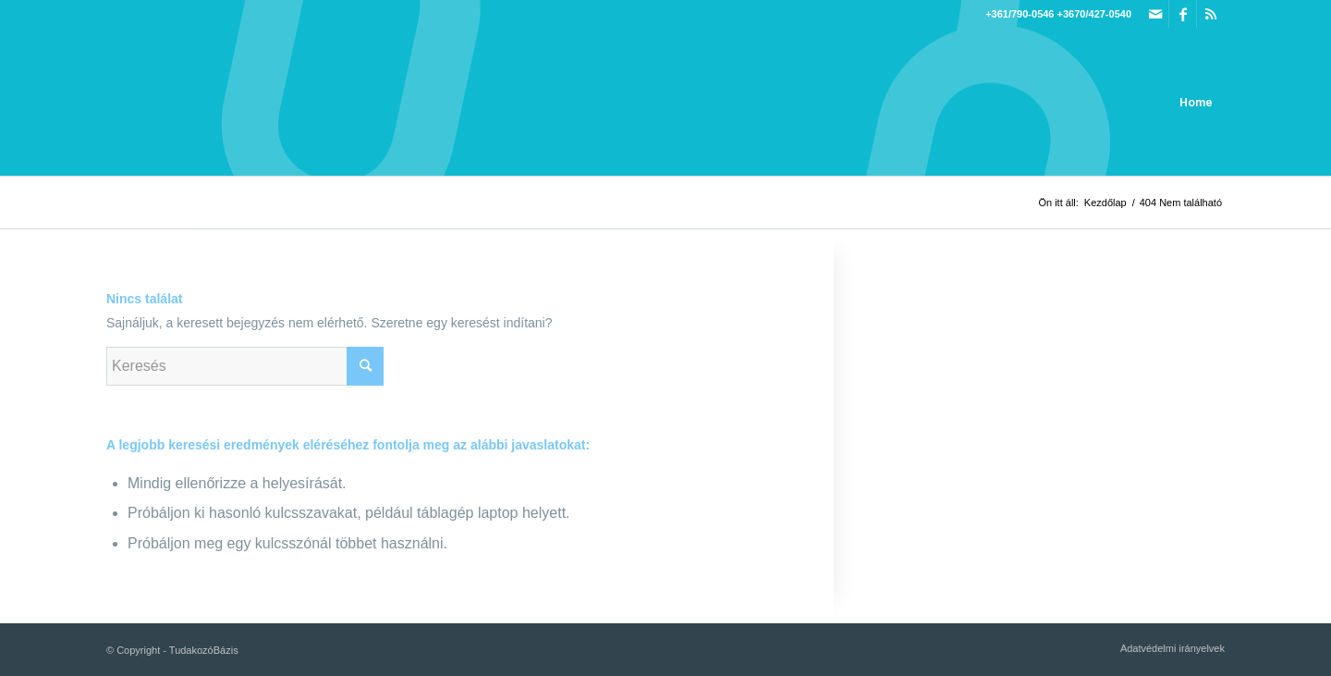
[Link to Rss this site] (1211, 14)
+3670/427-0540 (1094, 13)
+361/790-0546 (1019, 13)
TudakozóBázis (203, 650)
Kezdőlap (1105, 202)
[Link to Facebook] (1182, 14)
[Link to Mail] (1155, 14)
